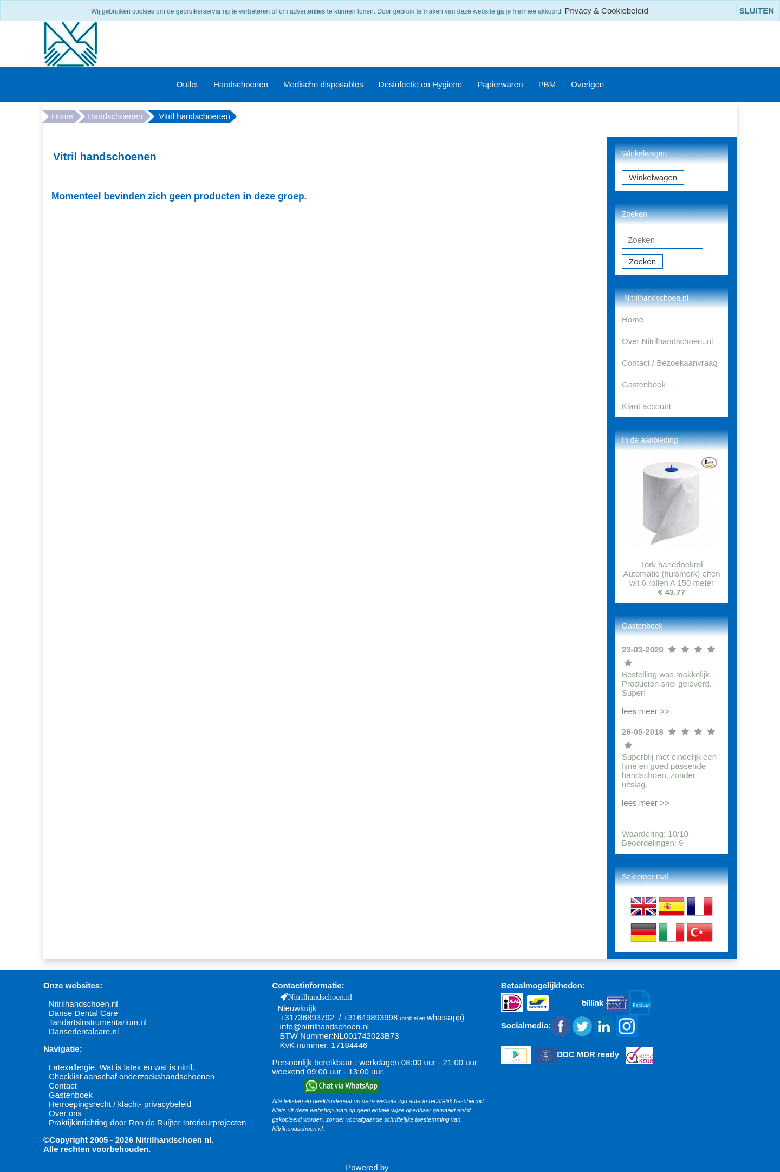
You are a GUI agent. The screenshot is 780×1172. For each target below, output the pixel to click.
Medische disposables (323, 84)
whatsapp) (445, 1017)
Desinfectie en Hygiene (420, 84)
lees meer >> (646, 711)
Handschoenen (240, 84)
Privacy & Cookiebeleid (606, 10)
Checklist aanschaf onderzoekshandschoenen (131, 1076)
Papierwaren (500, 84)
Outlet (187, 84)
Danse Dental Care (83, 1013)
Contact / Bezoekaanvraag (670, 362)
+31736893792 (307, 1017)
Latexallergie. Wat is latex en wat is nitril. (122, 1067)
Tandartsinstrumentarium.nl (98, 1022)
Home (62, 116)
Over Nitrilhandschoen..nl (667, 341)
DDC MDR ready (588, 1054)
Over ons (65, 1113)
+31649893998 (370, 1017)
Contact (63, 1085)
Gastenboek (644, 384)
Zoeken (642, 261)
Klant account (646, 406)
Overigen (587, 84)
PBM (547, 84)
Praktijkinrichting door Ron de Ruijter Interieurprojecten (147, 1122)
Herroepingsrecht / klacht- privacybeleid (120, 1104)
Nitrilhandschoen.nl (83, 1003)
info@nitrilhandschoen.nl (324, 1026)
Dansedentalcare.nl (84, 1031)
